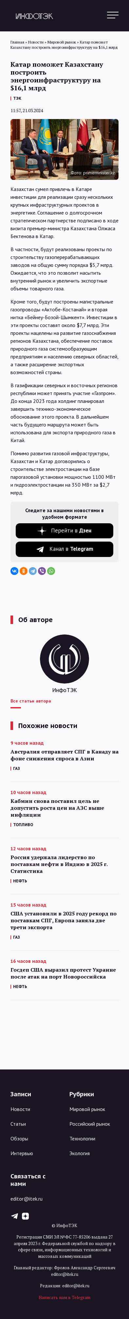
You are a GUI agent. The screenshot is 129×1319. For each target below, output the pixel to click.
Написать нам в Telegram (64, 1297)
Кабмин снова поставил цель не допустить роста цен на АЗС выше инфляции (57, 808)
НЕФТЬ (20, 880)
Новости (20, 1109)
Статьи (18, 1123)
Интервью (21, 1153)
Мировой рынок (87, 1109)
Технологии (82, 1138)
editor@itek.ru (26, 1198)
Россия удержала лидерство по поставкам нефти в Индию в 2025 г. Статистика (58, 864)
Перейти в (71, 530)
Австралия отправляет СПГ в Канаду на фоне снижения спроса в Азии (64, 755)
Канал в (71, 548)
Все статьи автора (30, 701)
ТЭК (17, 98)
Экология (79, 1153)
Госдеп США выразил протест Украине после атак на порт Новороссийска (63, 973)
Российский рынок (89, 1123)
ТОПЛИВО (23, 824)
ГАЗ (16, 768)
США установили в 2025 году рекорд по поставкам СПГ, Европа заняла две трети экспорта (63, 920)
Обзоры (19, 1138)
